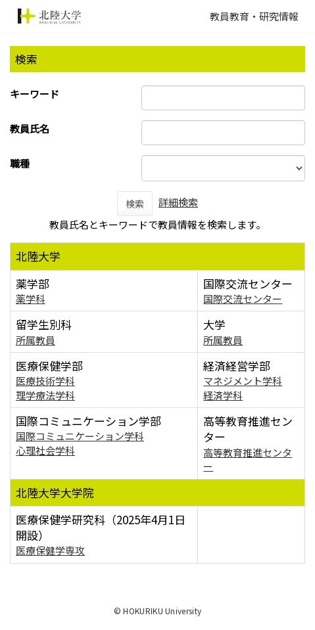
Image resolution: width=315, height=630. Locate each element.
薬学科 (30, 298)
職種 (20, 163)
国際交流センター (242, 298)
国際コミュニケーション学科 (80, 436)
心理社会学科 (45, 450)
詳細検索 (178, 202)
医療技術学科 (45, 381)
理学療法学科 (45, 395)
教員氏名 (29, 128)
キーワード (34, 94)
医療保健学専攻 (50, 550)
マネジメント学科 (242, 381)
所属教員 (35, 340)
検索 (135, 203)
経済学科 (223, 395)
